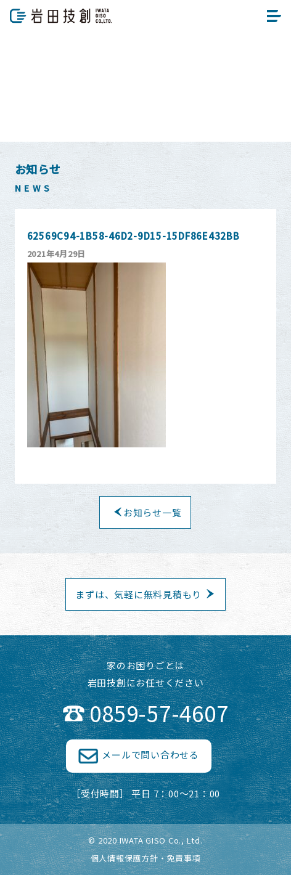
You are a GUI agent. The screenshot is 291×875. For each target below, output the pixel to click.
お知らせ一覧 (152, 512)
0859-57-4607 (158, 712)
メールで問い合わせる (150, 754)
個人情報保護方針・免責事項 (146, 858)
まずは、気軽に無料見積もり (138, 594)
